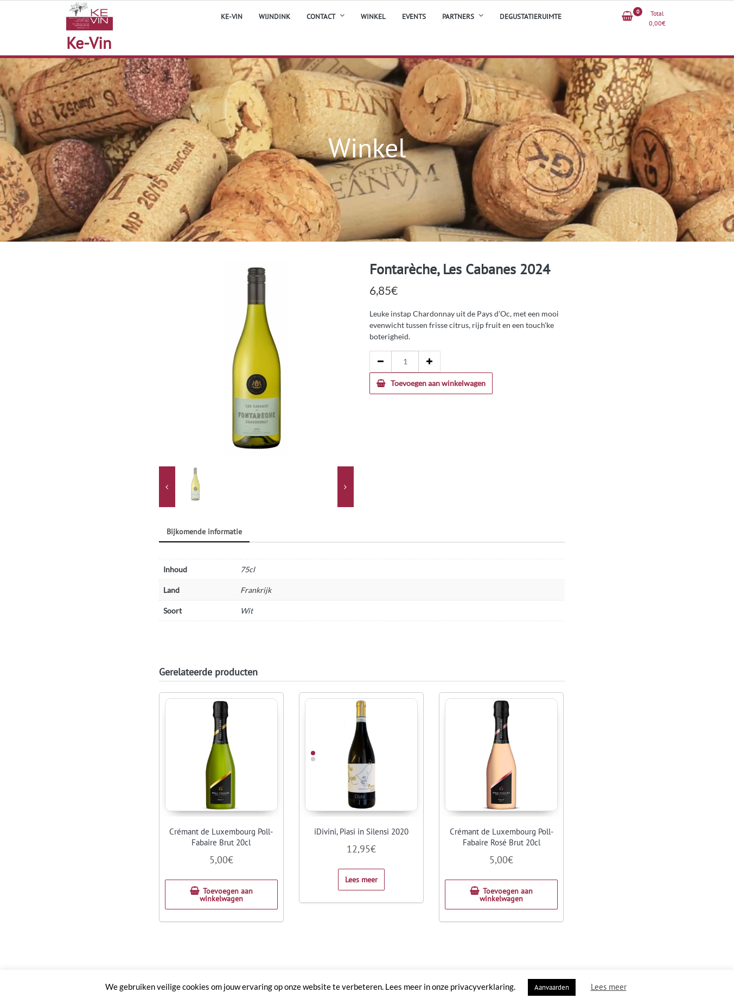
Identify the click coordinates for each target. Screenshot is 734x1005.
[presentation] (167, 486)
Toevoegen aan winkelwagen (438, 383)
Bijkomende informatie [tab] (204, 531)
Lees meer (609, 987)
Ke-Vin (88, 42)
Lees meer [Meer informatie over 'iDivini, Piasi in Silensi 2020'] (361, 879)
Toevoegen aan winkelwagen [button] (226, 894)
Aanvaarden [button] (551, 987)
